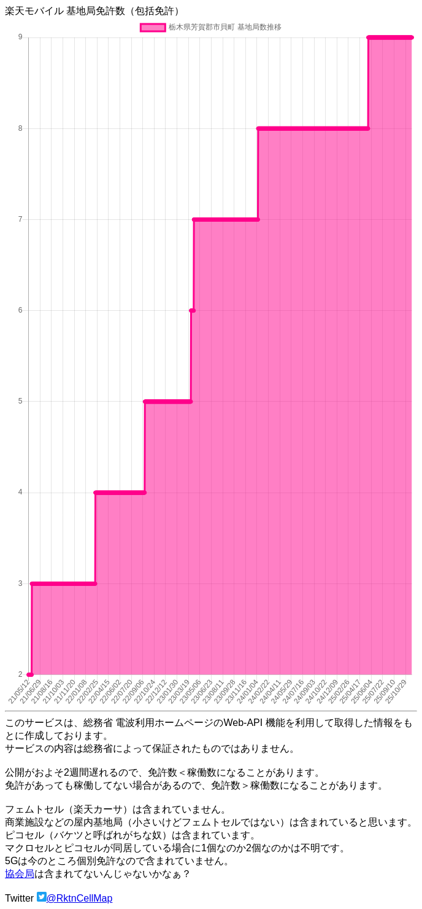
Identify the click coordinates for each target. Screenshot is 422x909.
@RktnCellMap (80, 898)
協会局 (19, 873)
